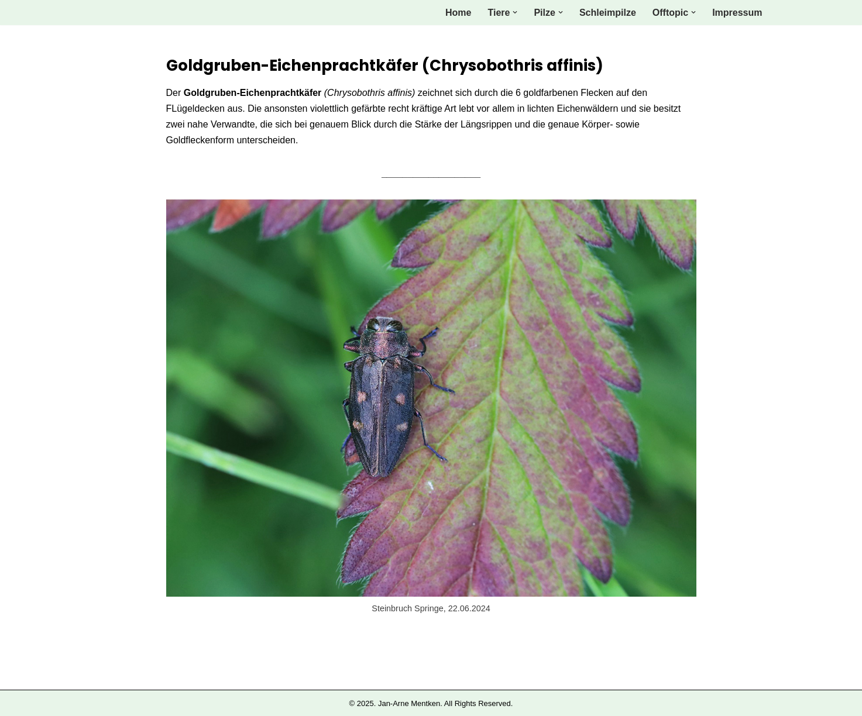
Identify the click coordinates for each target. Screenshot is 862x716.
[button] (515, 12)
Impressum (737, 13)
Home (458, 13)
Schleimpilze (607, 13)
